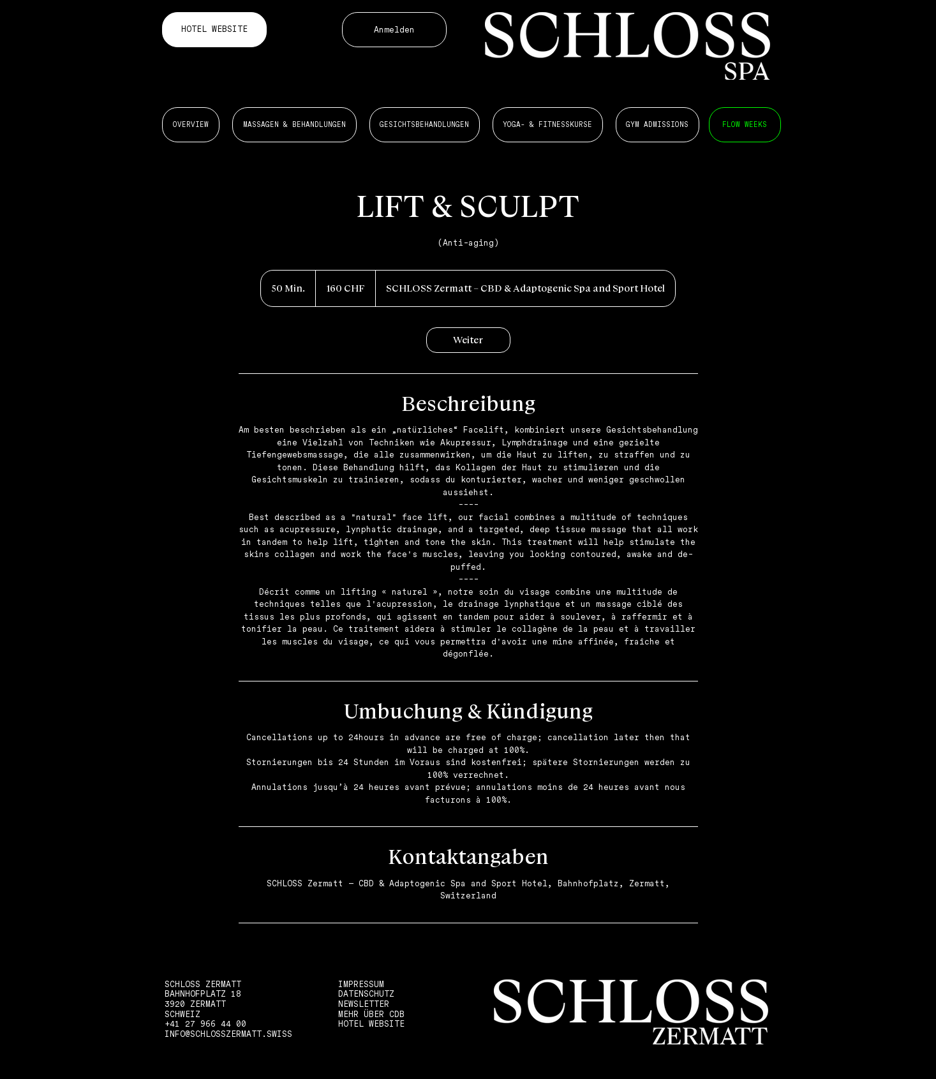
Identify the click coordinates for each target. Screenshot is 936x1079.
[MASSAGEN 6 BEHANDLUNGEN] (745, 124)
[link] (468, 340)
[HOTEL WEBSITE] (214, 29)
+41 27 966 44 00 (205, 1024)
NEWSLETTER (363, 1004)
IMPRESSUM (361, 984)
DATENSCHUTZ (366, 994)
